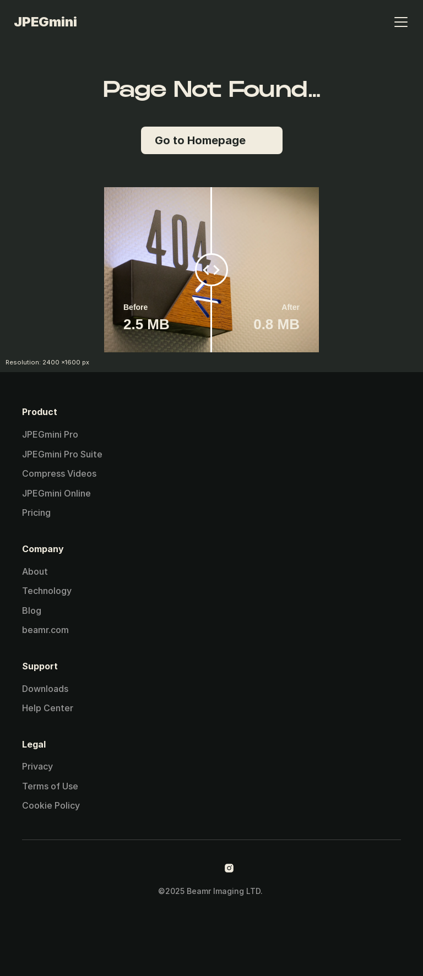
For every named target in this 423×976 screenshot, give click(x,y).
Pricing (36, 512)
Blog (31, 610)
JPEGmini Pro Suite (62, 454)
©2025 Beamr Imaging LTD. (211, 891)
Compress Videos (59, 473)
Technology (47, 590)
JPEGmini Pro (50, 434)
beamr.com (45, 629)
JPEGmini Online (56, 493)
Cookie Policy (51, 805)
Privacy (37, 766)
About (35, 571)
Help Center (47, 707)
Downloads (45, 688)
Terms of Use (50, 786)
